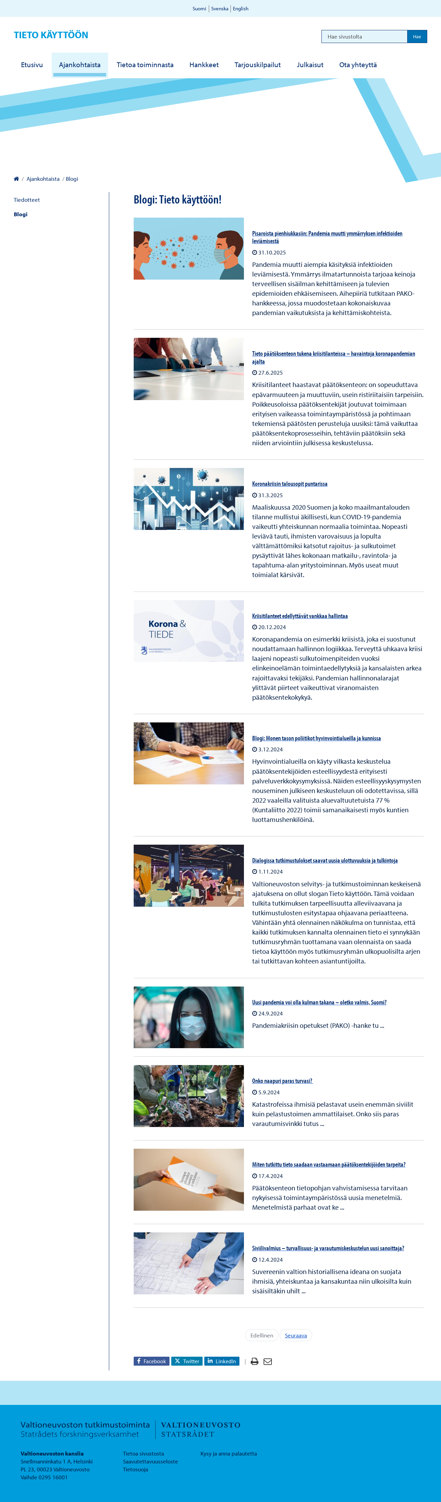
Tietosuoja (135, 1469)
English (240, 8)
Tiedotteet (27, 199)
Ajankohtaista (42, 178)
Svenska (219, 8)
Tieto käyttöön (51, 35)
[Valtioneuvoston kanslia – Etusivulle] (16, 178)
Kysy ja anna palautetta (229, 1453)
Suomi (199, 8)
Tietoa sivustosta (143, 1453)
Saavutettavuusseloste (150, 1461)
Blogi (21, 214)
